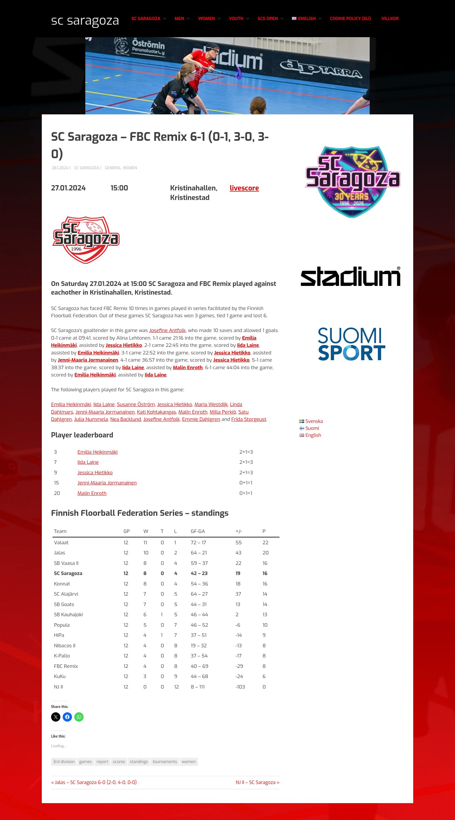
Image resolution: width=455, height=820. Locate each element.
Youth (239, 45)
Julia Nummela (91, 436)
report (103, 779)
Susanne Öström (136, 421)
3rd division (64, 779)
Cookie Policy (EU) (350, 45)
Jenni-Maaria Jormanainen (105, 429)
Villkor (390, 45)
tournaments (165, 779)
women (189, 779)
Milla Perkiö (223, 429)
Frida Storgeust (248, 436)
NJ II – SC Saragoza (256, 799)
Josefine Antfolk (167, 347)
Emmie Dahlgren (201, 436)
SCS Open (271, 45)
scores (119, 779)
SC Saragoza (101, 18)
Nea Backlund (125, 436)
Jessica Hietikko (174, 421)
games (85, 779)
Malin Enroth (192, 429)
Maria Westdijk (211, 421)
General (113, 184)
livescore (244, 205)
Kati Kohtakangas (156, 429)
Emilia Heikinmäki (71, 421)
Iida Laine (104, 421)
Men (182, 45)
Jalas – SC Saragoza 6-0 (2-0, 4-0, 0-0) (96, 799)
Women (209, 45)
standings (139, 779)
